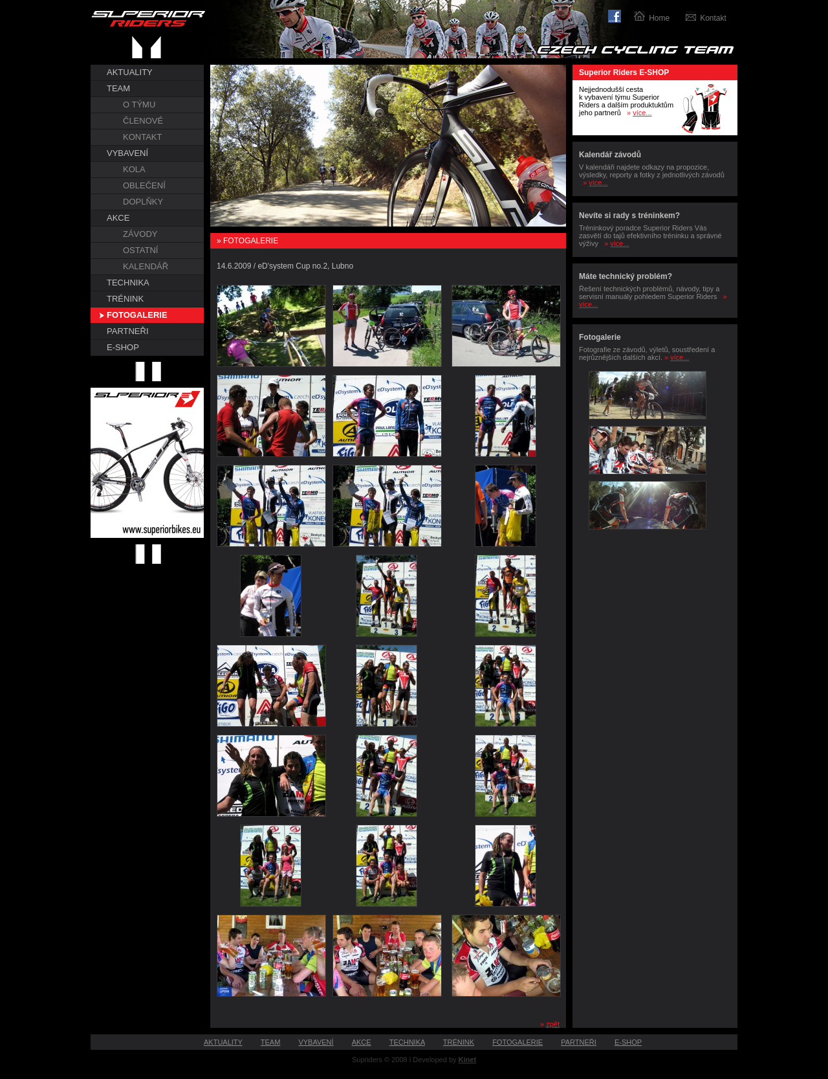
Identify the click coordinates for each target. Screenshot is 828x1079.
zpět (553, 1024)
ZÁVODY (140, 234)
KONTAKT (142, 137)
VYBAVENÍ (127, 153)
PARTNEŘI (128, 331)
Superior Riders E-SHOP (624, 72)
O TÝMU (139, 104)
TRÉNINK (125, 299)
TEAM (118, 88)
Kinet (468, 1059)
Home (659, 18)
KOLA (134, 169)
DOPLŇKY (143, 201)
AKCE (118, 218)
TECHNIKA (128, 282)
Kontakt (713, 18)
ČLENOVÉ (143, 121)
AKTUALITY (130, 72)
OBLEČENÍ (144, 185)
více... (642, 113)
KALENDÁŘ (145, 266)
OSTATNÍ (140, 250)
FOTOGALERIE (137, 315)
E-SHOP (123, 347)
